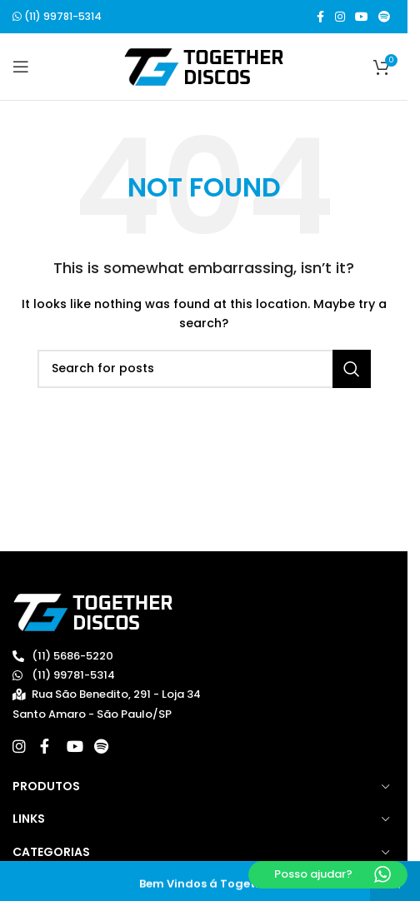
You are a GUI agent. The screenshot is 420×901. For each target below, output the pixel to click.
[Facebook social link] (320, 17)
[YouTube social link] (361, 17)
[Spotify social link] (384, 17)
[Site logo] (203, 66)
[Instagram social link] (340, 17)
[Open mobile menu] (21, 66)
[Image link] (92, 612)
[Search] (204, 369)
